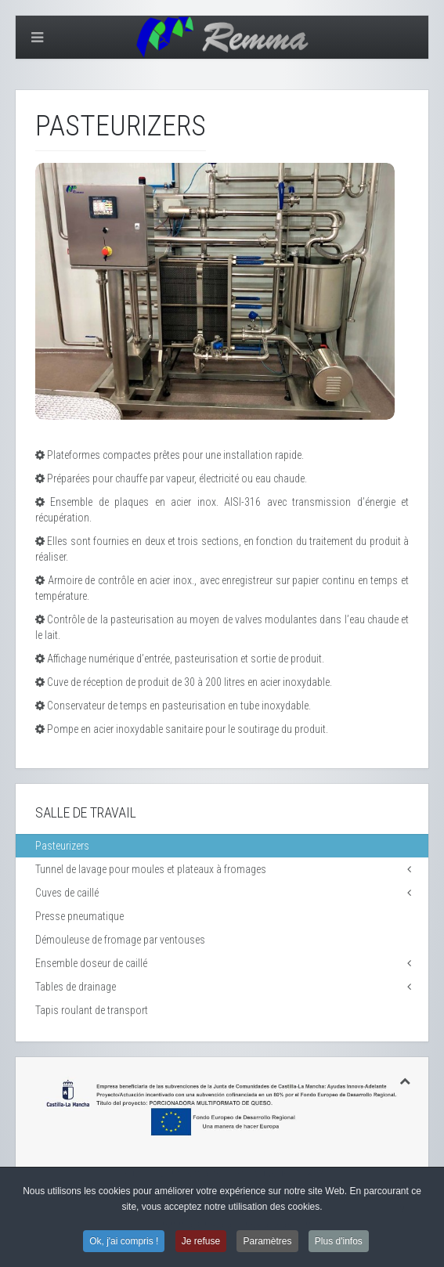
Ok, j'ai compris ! (123, 1241)
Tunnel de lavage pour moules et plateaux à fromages (150, 869)
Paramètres (267, 1241)
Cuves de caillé (67, 892)
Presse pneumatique (79, 916)
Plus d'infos (339, 1241)
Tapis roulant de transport (91, 1010)
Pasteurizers (62, 845)
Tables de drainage (75, 986)
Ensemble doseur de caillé (91, 963)
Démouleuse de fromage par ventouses (120, 939)
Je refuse (201, 1241)
